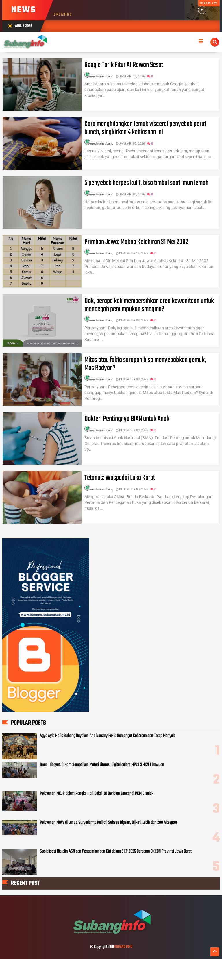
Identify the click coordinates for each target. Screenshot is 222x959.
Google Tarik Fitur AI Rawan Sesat (123, 65)
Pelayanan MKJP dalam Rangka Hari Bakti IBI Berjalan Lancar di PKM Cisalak (96, 793)
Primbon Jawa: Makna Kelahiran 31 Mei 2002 (136, 242)
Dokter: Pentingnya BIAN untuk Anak (126, 419)
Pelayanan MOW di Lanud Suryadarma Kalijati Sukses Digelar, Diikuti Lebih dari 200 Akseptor (108, 822)
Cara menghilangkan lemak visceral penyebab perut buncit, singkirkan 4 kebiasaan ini (145, 128)
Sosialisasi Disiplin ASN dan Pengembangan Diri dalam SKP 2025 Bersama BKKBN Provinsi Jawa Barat (116, 851)
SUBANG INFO (123, 947)
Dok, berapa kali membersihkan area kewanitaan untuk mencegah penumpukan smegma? (149, 305)
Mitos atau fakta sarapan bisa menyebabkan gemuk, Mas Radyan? (145, 364)
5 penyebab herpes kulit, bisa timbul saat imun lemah (146, 183)
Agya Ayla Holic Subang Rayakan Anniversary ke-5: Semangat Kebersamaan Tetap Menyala (107, 736)
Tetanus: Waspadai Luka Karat (119, 478)
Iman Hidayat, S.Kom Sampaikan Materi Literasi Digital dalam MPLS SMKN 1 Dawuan (102, 764)
